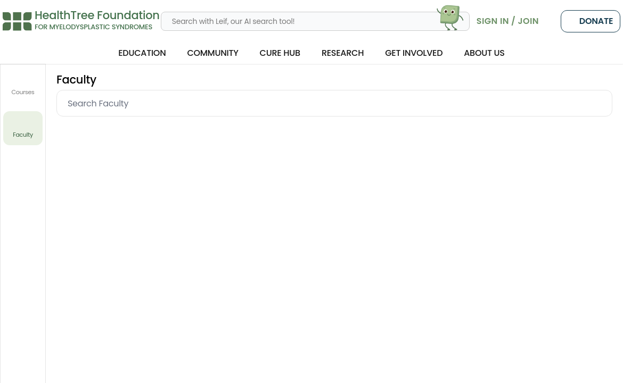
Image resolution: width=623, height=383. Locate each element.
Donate (590, 21)
